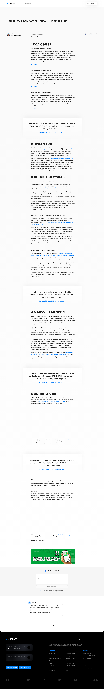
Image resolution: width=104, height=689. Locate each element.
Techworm (51, 656)
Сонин (67, 668)
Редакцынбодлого (54, 639)
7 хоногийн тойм (53, 668)
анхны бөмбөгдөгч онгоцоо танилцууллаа (62, 158)
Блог (62, 639)
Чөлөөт (50, 663)
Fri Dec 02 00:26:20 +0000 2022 (51, 469)
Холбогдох (78, 639)
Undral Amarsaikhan (16, 35)
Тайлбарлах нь (69, 656)
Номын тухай (52, 665)
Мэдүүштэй (51, 660)
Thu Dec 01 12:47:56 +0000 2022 (51, 382)
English (67, 670)
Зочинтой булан (70, 663)
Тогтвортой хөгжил (70, 653)
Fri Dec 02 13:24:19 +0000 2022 (51, 301)
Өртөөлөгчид (52, 670)
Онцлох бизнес (52, 653)
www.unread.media (87, 668)
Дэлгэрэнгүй (34, 64)
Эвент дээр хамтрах (19, 657)
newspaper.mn (91, 3)
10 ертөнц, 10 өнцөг (71, 658)
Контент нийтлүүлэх (19, 647)
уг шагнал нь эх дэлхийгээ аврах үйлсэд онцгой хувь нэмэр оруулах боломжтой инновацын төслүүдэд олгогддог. (52, 255)
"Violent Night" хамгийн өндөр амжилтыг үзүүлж (52, 401)
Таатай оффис (69, 660)
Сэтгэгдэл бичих (52, 586)
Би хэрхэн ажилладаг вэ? (55, 658)
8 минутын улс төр (70, 665)
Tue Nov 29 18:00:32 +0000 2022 (51, 133)
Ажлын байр (69, 639)
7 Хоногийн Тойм (11, 17)
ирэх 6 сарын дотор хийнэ (49, 188)
